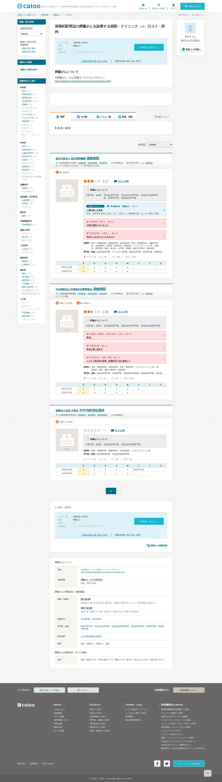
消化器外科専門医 (102, 626)
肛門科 (25, 203)
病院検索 (45, 15)
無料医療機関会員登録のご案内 (175, 709)
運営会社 (21, 764)
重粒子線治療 (86, 608)
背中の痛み (103, 660)
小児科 (25, 249)
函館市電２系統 (28, 48)
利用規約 (130, 716)
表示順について (162, 117)
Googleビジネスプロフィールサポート (178, 741)
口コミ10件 (123, 181)
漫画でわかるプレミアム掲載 (174, 716)
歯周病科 (26, 280)
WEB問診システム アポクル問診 (175, 727)
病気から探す (96, 709)
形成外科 (26, 170)
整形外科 (26, 166)
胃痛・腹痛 (85, 660)
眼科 (24, 216)
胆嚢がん (90, 644)
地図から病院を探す (28, 69)
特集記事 (58, 724)
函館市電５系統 (28, 52)
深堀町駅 (82, 163)
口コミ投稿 (59, 731)
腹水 (83, 644)
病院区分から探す (98, 727)
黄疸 (107, 644)
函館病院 (77, 158)
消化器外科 (97, 619)
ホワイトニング (28, 294)
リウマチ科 (27, 115)
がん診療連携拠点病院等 (91, 636)
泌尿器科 (26, 200)
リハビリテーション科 (31, 177)
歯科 (24, 273)
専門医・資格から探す (100, 720)
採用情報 (34, 764)
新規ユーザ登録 (158, 8)
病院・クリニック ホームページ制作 (177, 738)
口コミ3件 (123, 312)
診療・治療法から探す (100, 731)
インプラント (27, 290)
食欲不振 (153, 660)
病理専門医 (151, 626)
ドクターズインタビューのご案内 (176, 720)
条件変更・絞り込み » (149, 47)
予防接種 (26, 312)
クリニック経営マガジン (172, 734)
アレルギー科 (27, 118)
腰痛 (117, 660)
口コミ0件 (120, 430)
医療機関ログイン (189, 690)
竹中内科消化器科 (80, 410)
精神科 (25, 261)
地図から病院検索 (159, 545)
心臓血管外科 (27, 153)
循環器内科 (27, 98)
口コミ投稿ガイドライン (137, 709)
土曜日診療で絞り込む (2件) (95, 61)
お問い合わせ (48, 764)
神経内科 (26, 121)
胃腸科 (25, 104)
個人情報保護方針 (134, 720)
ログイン (173, 8)
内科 (24, 91)
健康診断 (26, 316)
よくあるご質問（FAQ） (137, 713)
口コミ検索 (59, 716)
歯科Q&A (58, 727)
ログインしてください (190, 40)
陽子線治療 (85, 599)
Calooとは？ (60, 709)
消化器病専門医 (137, 626)
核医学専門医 (86, 626)
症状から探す (96, 713)
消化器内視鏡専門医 (120, 626)
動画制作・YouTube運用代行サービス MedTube (183, 748)
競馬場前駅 (92, 163)
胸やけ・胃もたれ (134, 660)
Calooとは (143, 8)
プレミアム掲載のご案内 (172, 713)
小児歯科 (26, 283)
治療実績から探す (98, 716)
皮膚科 (25, 188)
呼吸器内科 (27, 94)
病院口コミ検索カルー (26, 15)
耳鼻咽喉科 (27, 225)
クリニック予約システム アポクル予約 (178, 724)
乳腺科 (25, 160)
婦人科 (25, 237)
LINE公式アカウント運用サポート (176, 745)
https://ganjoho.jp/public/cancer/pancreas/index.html (83, 81)
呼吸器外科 (27, 150)
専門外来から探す (98, 724)
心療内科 (26, 265)
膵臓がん (57, 15)
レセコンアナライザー (171, 731)
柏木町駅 (103, 163)
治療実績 (149, 163)
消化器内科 (85, 619)
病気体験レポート (62, 720)
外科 (24, 146)
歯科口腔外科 (27, 287)
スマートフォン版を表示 (189, 764)
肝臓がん (100, 644)
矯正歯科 (26, 277)
